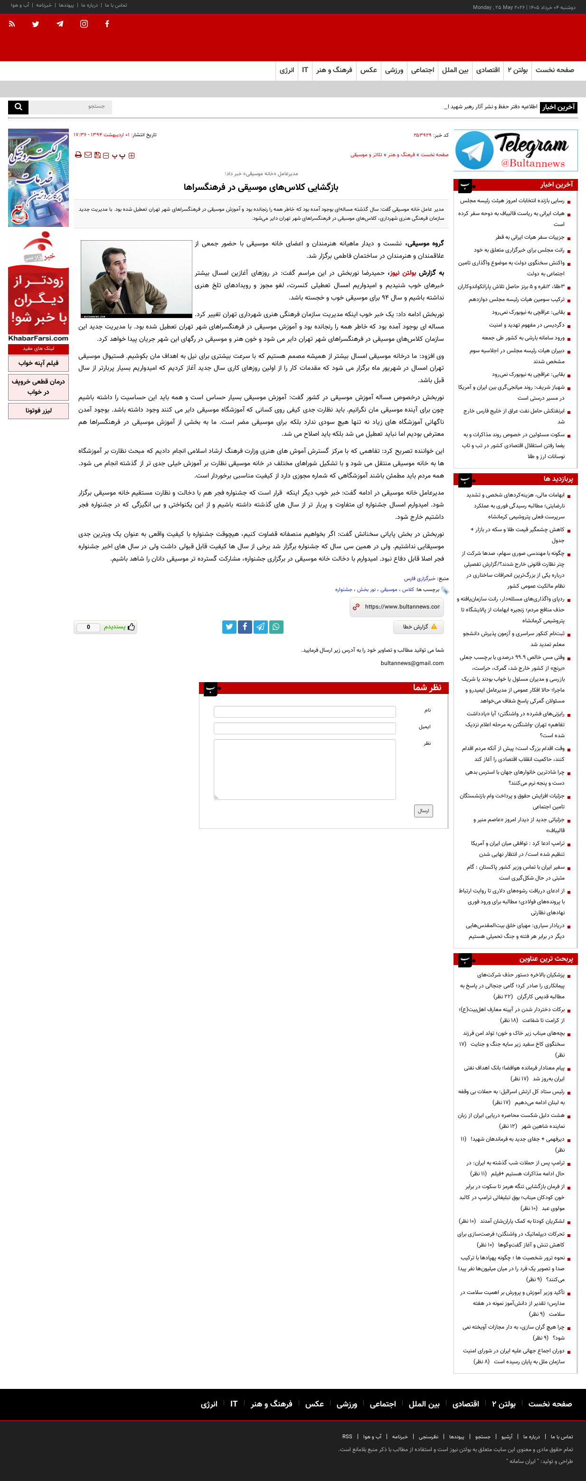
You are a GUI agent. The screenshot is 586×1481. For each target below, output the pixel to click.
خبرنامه (44, 5)
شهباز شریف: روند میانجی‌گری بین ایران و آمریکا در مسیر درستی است (511, 393)
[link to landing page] (530, 37)
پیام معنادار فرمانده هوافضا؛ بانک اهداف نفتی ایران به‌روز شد (514, 1073)
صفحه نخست (555, 70)
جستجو (483, 1437)
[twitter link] (229, 627)
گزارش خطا (420, 627)
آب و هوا (20, 5)
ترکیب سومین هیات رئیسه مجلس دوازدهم (517, 299)
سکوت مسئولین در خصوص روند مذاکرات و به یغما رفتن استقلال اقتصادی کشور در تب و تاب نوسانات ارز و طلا (513, 446)
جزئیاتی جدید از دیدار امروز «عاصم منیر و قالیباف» (519, 825)
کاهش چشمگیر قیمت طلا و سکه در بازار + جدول (518, 535)
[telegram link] (261, 627)
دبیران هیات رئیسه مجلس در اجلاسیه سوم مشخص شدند (517, 356)
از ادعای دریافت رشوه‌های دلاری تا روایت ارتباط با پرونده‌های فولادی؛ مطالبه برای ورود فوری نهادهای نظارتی (512, 902)
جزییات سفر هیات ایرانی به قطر (530, 237)
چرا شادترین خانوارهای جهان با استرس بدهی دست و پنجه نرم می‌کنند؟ (515, 777)
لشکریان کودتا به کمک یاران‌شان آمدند (512, 1221)
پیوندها (66, 5)
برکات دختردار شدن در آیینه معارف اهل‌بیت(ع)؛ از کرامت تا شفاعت (512, 1015)
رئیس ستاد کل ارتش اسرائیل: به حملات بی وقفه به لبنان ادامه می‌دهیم (511, 1097)
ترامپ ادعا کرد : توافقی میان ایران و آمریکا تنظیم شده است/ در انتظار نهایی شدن (518, 849)
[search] (18, 107)
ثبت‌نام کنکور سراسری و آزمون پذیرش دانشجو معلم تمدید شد (514, 639)
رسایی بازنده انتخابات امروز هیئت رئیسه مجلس (512, 201)
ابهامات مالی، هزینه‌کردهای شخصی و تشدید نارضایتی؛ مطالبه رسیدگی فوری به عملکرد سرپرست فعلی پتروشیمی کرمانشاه (515, 506)
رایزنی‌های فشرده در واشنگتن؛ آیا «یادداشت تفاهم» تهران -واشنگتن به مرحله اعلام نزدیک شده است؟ (515, 725)
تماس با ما (116, 5)
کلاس (408, 590)
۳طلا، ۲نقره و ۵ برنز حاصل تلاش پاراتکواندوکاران (511, 286)
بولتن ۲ (518, 70)
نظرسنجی (428, 1437)
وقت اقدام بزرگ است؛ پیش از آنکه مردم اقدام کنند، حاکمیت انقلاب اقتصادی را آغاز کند (513, 754)
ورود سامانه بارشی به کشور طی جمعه (523, 338)
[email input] (305, 728)
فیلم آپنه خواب (38, 363)
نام (428, 710)
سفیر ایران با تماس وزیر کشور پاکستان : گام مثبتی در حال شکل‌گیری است (516, 872)
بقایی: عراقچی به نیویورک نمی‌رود (528, 312)
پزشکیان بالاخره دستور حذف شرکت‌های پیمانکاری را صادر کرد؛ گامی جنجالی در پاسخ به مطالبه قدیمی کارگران (512, 986)
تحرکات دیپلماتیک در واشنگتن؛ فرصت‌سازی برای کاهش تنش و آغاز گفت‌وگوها (511, 1239)
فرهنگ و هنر (401, 155)
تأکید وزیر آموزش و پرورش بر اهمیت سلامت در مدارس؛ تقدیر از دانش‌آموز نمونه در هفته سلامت (512, 1303)
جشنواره (343, 590)
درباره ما (89, 5)
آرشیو (506, 1437)
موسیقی (388, 590)
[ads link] (516, 150)
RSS (347, 1437)
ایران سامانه (523, 1461)
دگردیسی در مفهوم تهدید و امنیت (527, 325)
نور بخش (366, 590)
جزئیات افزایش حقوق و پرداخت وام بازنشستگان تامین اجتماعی (512, 801)
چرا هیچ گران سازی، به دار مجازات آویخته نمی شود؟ (514, 1332)
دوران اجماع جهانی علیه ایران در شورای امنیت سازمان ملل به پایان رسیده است (514, 1356)
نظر (427, 744)
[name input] (305, 712)
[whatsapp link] (276, 627)
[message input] (305, 769)
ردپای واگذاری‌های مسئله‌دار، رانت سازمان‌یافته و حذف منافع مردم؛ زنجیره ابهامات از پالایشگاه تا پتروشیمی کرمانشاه (511, 610)
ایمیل (425, 727)
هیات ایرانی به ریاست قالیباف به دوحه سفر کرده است (511, 219)
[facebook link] (245, 627)
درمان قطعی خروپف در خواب (38, 387)
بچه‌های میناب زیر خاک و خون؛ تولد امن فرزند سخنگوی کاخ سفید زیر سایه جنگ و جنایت (512, 1044)
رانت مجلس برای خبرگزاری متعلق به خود (519, 250)
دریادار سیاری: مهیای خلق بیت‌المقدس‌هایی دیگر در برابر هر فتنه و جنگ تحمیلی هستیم (515, 931)
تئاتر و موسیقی (366, 155)
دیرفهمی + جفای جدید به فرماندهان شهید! (513, 1144)
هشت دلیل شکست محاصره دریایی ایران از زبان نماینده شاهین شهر (511, 1121)
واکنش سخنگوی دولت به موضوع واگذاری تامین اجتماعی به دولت (511, 268)
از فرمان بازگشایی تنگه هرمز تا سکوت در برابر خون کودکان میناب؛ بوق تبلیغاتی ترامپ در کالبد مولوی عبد (512, 1197)
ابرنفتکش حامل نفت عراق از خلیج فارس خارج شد (514, 416)
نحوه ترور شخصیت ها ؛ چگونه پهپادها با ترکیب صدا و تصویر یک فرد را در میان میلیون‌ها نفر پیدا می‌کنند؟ (511, 1269)
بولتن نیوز (403, 273)
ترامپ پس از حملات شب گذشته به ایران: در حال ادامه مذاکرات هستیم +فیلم (515, 1168)
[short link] (402, 607)
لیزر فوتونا (39, 411)
